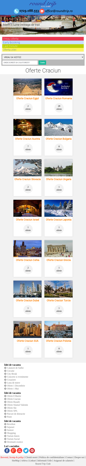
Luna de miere (13, 383)
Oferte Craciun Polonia (58, 340)
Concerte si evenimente (17, 377)
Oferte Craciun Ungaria (58, 179)
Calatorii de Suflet (15, 368)
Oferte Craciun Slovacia (27, 179)
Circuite (10, 371)
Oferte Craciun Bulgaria (58, 138)
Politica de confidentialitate (51, 457)
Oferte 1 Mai (13, 388)
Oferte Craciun (14, 399)
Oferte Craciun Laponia (58, 219)
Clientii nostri (31, 457)
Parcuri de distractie (16, 414)
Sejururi (10, 427)
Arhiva (24, 460)
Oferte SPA (12, 411)
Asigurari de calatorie (63, 460)
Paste (9, 417)
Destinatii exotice (15, 442)
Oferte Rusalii (13, 402)
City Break (12, 374)
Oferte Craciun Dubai (27, 300)
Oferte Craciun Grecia (59, 260)
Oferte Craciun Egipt (27, 98)
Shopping (11, 433)
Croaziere (11, 380)
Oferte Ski (11, 408)
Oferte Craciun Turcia (58, 300)
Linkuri (32, 460)
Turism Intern (13, 436)
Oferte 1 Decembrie (16, 385)
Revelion (11, 424)
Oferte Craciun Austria (27, 138)
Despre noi (79, 457)
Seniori (10, 430)
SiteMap (15, 460)
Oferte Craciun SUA (27, 340)
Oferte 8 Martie (14, 396)
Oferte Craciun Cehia (27, 260)
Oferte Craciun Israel (27, 219)
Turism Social (13, 439)
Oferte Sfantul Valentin (17, 405)
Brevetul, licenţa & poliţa (12, 457)
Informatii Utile (45, 460)
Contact (69, 457)
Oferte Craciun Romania (58, 98)
